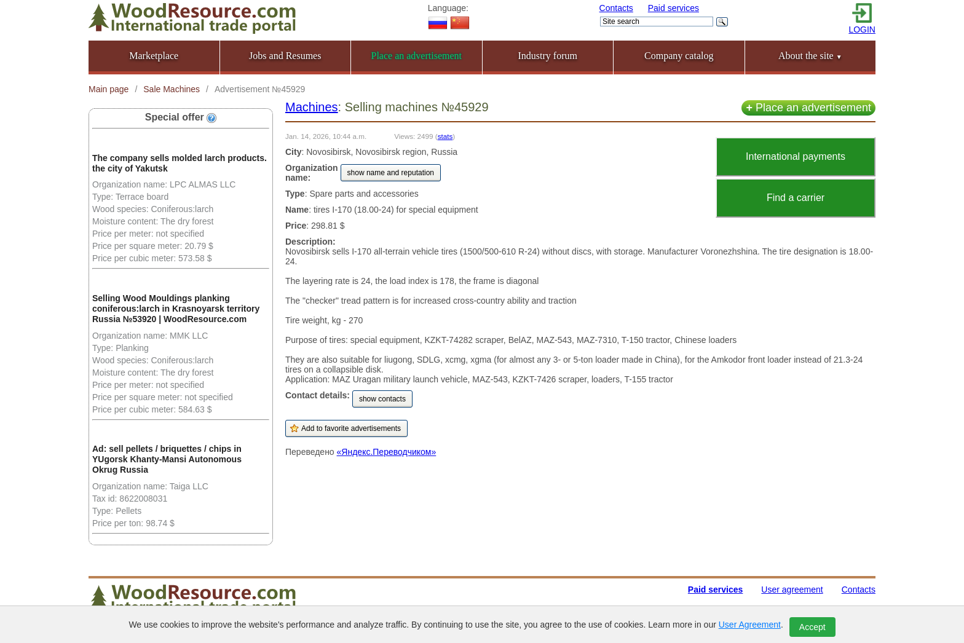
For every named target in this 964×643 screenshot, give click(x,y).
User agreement (792, 589)
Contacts (616, 8)
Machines (311, 107)
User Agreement (750, 624)
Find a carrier (795, 197)
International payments (795, 156)
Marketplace (153, 55)
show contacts (382, 399)
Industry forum (547, 55)
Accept (812, 627)
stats (445, 136)
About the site (810, 55)
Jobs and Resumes (285, 55)
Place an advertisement (808, 107)
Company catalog (678, 55)
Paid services (673, 8)
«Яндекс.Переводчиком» (387, 452)
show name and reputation (390, 172)
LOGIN (861, 29)
